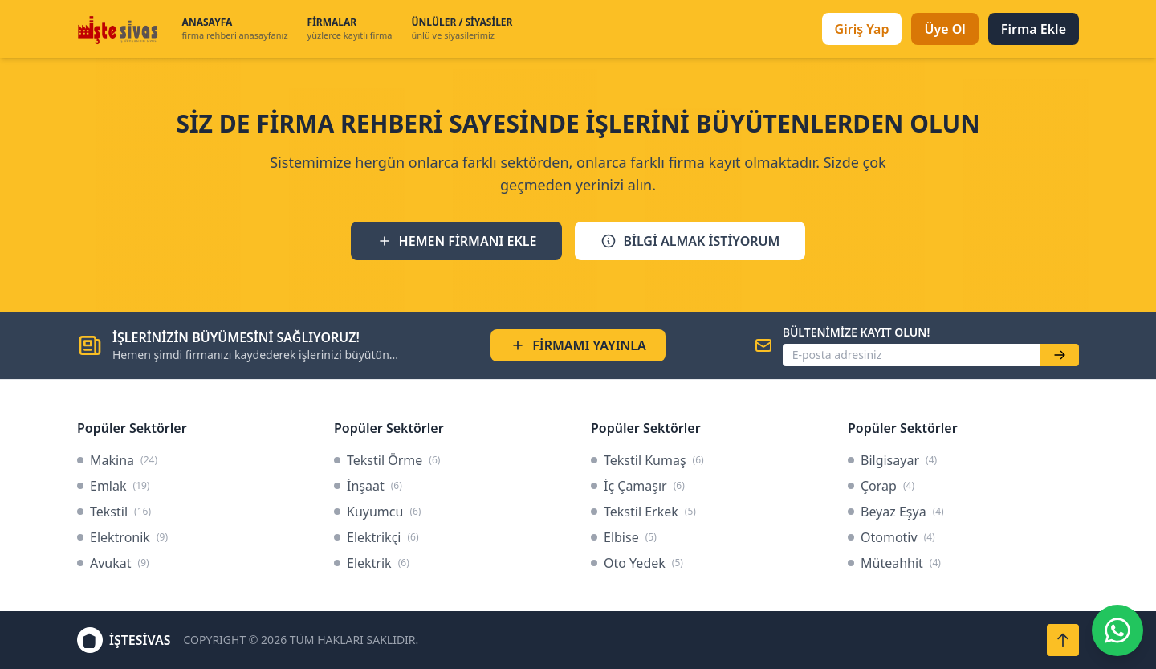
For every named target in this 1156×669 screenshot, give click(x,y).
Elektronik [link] (122, 537)
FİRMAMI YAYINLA (578, 345)
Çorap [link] (881, 486)
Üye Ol (944, 29)
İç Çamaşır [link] (638, 486)
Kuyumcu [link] (377, 511)
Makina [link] (117, 460)
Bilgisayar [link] (892, 460)
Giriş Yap (862, 29)
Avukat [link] (113, 563)
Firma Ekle (1033, 29)
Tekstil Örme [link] (387, 460)
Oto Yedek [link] (637, 563)
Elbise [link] (624, 537)
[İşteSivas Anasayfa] (120, 29)
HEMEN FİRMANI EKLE (457, 241)
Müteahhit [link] (894, 563)
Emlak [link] (113, 486)
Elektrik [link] (371, 563)
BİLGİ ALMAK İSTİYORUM (689, 241)
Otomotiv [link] (891, 537)
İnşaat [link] (368, 486)
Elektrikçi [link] (376, 537)
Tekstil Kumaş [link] (647, 460)
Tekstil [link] (114, 511)
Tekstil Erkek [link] (643, 511)
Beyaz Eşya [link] (896, 511)
